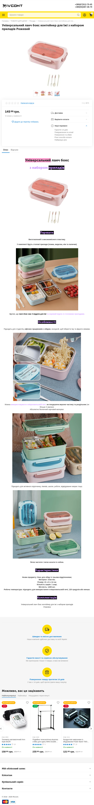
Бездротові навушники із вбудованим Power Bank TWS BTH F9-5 (75, 741)
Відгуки (14, 150)
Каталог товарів (3, 15)
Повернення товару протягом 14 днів (47, 679)
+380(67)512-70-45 (83, 4)
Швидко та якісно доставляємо (47, 636)
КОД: (83, 103)
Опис (5, 150)
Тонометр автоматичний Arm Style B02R (13, 741)
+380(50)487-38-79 (83, 7)
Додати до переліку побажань (25, 122)
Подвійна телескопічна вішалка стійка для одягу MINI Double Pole (45, 741)
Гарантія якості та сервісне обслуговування (47, 658)
